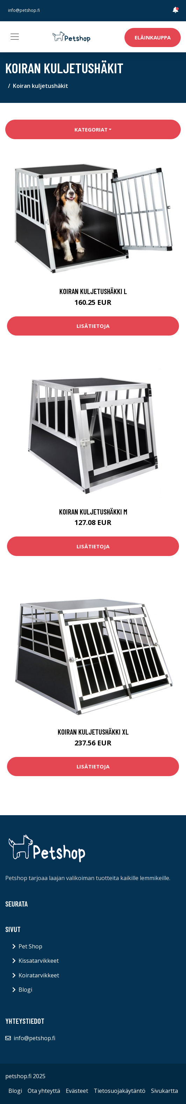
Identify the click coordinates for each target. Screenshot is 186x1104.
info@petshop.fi (24, 10)
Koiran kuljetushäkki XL (93, 731)
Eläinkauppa (153, 37)
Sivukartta (164, 1091)
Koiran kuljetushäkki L (93, 291)
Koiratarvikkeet (39, 975)
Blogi (25, 989)
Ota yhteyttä (44, 1091)
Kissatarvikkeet (39, 960)
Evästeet (77, 1091)
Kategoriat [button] (91, 129)
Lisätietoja (93, 325)
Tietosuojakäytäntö (119, 1091)
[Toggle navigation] (14, 36)
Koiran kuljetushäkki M (93, 511)
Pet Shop (30, 946)
